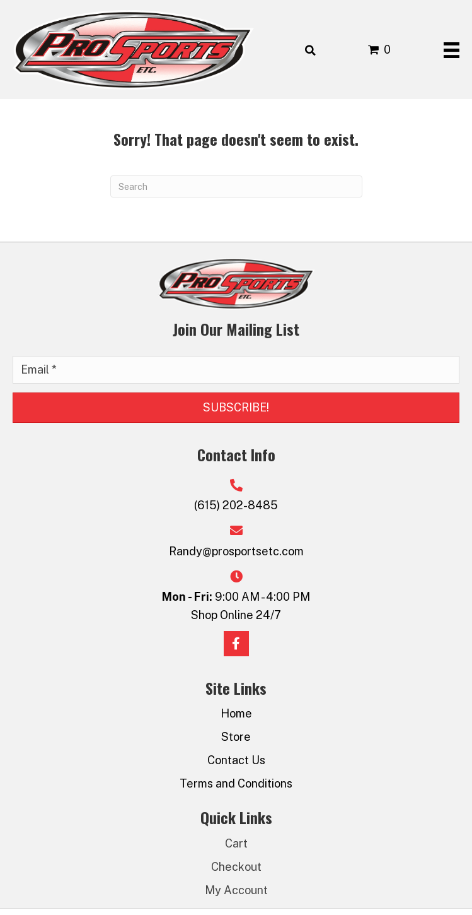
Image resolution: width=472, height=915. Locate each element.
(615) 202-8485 (236, 505)
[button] (236, 408)
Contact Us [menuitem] (236, 760)
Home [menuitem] (236, 713)
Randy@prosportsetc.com (236, 551)
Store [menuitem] (236, 736)
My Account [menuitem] (236, 890)
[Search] (236, 186)
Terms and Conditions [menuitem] (236, 783)
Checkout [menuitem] (236, 866)
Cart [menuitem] (236, 843)
